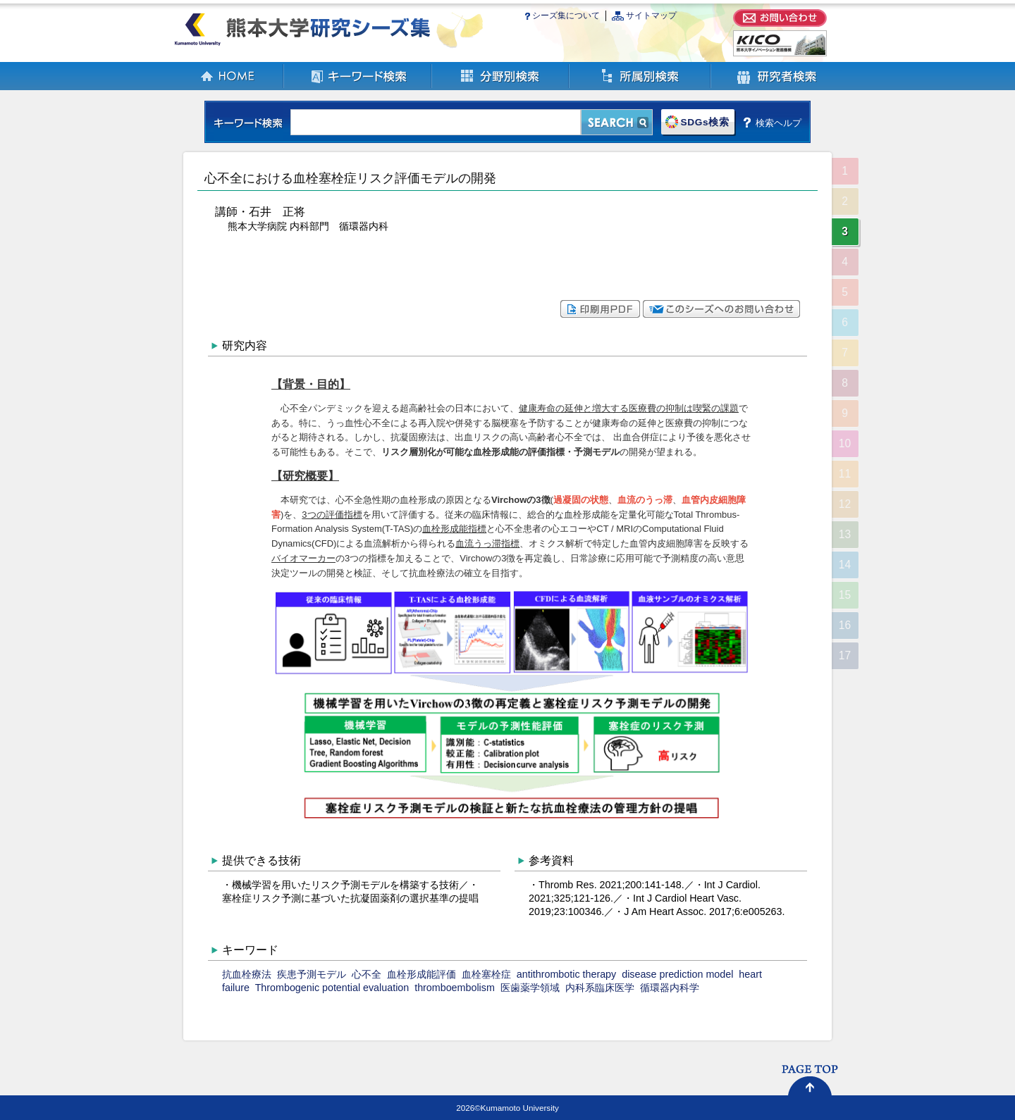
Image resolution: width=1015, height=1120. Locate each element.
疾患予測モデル (311, 974)
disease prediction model (677, 974)
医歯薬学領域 (530, 987)
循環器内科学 (669, 987)
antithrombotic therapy (566, 974)
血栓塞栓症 (486, 974)
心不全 (366, 974)
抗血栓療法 (246, 974)
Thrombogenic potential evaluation (332, 987)
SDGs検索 (704, 122)
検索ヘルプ (778, 122)
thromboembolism (454, 987)
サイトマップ (651, 15)
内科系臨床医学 (599, 987)
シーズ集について (566, 15)
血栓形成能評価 (421, 974)
